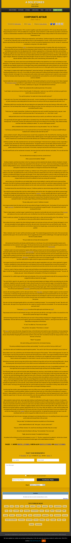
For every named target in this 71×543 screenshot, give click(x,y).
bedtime (33, 506)
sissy (30, 515)
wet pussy (25, 257)
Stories (27, 10)
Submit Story (57, 10)
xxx (11, 510)
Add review (18, 24)
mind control (37, 515)
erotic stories (45, 444)
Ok (43, 540)
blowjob (31, 524)
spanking (45, 506)
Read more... (65, 498)
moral (47, 510)
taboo (59, 519)
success (65, 515)
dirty (48, 519)
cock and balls (30, 252)
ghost (16, 506)
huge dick (26, 288)
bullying (42, 519)
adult (51, 506)
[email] (48, 460)
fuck (64, 519)
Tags (41, 10)
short (11, 506)
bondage (27, 510)
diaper (24, 515)
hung (7, 331)
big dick (65, 212)
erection (38, 193)
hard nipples (51, 246)
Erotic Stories (34, 6)
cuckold (16, 510)
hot (21, 510)
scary (26, 506)
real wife (19, 515)
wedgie (5, 515)
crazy (52, 309)
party (24, 47)
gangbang (45, 515)
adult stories (59, 444)
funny (64, 506)
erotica (36, 519)
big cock (25, 309)
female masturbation (11, 519)
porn (22, 506)
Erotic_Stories (43, 24)
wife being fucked (11, 83)
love (6, 510)
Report (48, 455)
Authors (20, 10)
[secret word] (23, 479)
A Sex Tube (48, 10)
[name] (23, 460)
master (22, 411)
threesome (57, 515)
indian (6, 506)
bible (64, 510)
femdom (12, 515)
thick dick (39, 292)
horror (41, 510)
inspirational (58, 506)
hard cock (10, 207)
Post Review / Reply (48, 479)
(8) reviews (23, 455)
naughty (53, 519)
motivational (34, 510)
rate (30, 455)
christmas (21, 519)
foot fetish (29, 519)
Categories (35, 10)
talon (29, 24)
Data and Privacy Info (35, 540)
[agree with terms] (25, 475)
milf (51, 515)
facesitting (38, 524)
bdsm (38, 506)
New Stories (12, 10)
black (52, 510)
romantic (58, 510)
